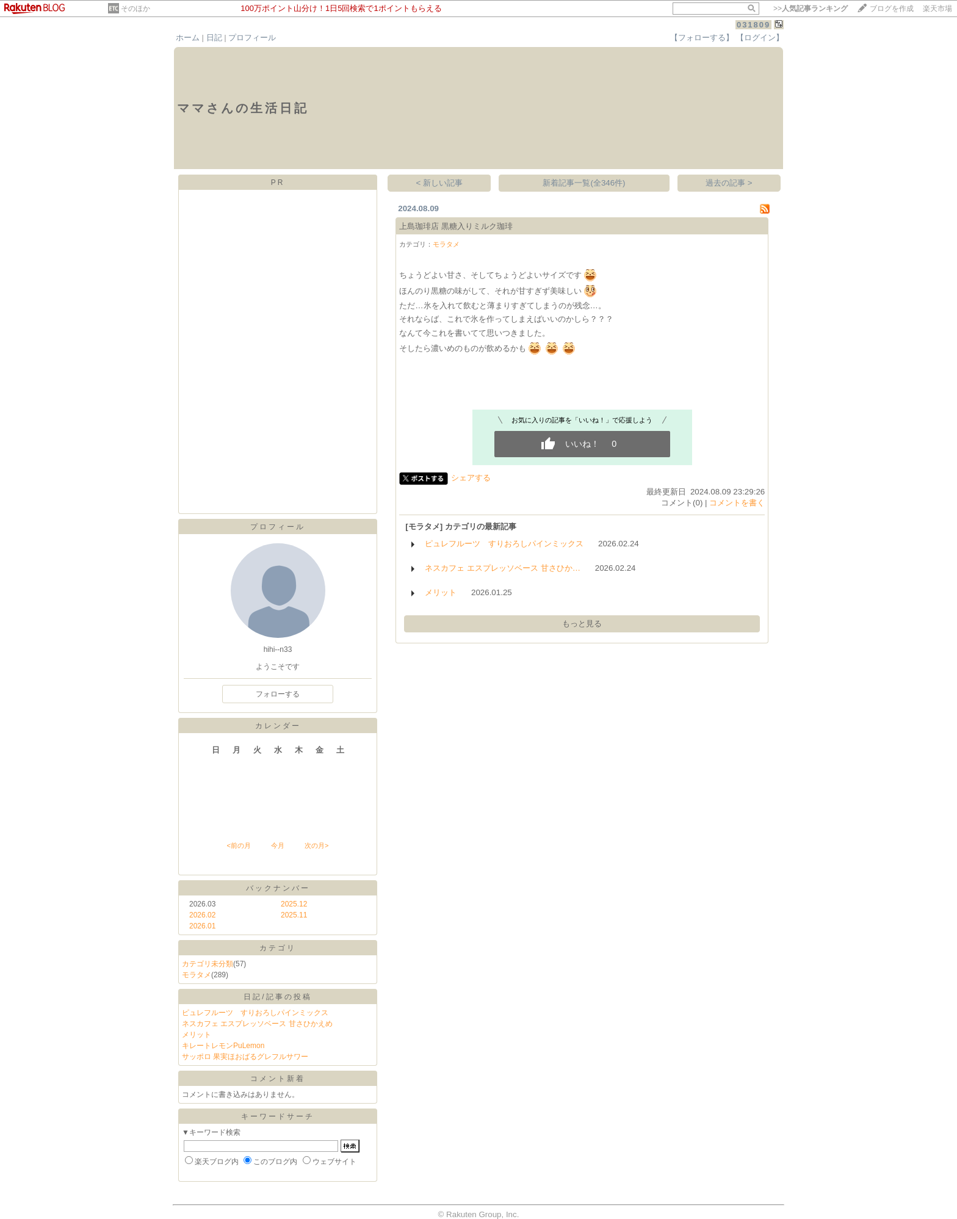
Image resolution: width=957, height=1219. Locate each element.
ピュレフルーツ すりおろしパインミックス (255, 1012)
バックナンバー (278, 888)
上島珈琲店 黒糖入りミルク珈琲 (456, 226)
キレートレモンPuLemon (223, 1045)
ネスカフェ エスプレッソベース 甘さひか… (502, 568)
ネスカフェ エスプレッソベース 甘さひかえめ (257, 1023)
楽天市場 (937, 8)
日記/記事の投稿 (277, 997)
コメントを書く (737, 502)
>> (810, 8)
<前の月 (238, 845)
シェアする (471, 477)
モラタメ (196, 975)
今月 (277, 845)
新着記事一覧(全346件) (584, 182)
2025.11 (294, 915)
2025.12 (294, 904)
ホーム (188, 37)
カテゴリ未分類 (207, 964)
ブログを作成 (892, 8)
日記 (214, 37)
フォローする (278, 694)
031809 (753, 24)
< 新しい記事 (439, 182)
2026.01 (202, 926)
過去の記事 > (729, 182)
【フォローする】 (702, 37)
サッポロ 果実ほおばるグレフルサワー (245, 1056)
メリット (196, 1034)
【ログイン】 (760, 37)
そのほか (135, 8)
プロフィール (252, 37)
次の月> (316, 845)
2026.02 (202, 915)
